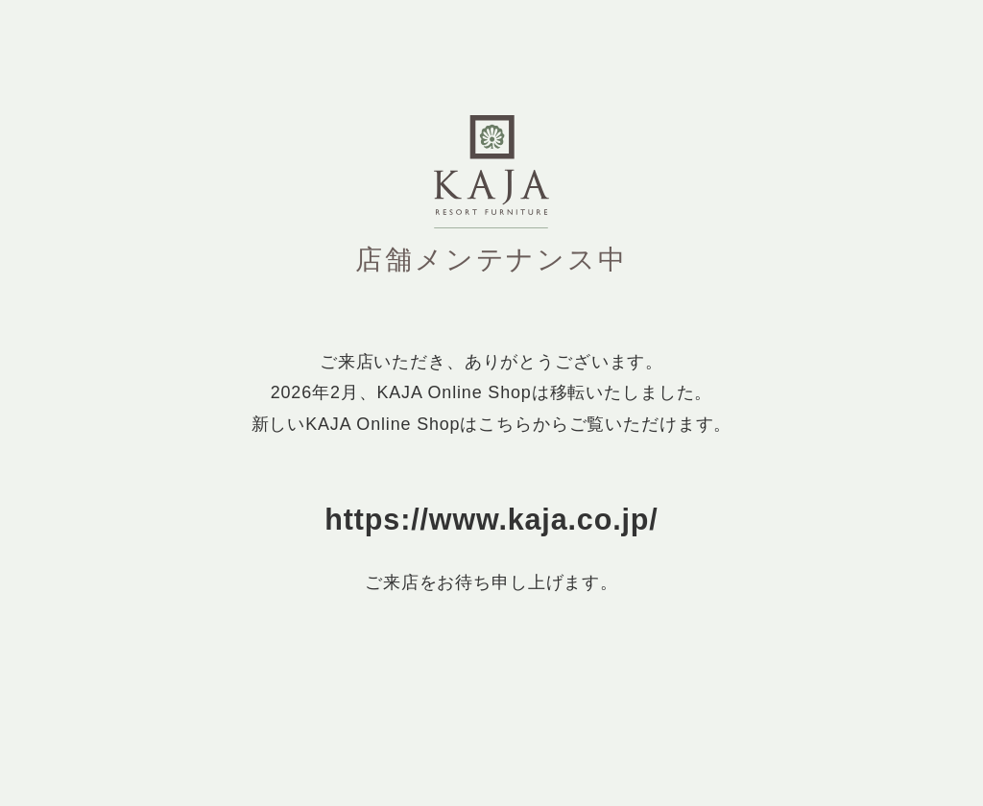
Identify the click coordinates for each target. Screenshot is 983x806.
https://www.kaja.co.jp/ (491, 519)
